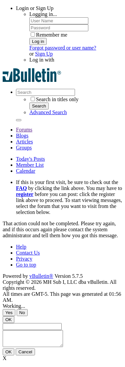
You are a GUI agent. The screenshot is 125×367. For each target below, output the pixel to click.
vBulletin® (41, 276)
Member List (30, 165)
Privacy (24, 259)
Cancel (25, 354)
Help (21, 247)
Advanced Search (48, 112)
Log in (38, 41)
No (22, 312)
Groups (24, 147)
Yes (9, 312)
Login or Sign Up (34, 8)
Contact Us (28, 253)
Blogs (22, 135)
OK (8, 319)
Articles (24, 141)
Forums (24, 129)
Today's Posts (30, 159)
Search (39, 105)
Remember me (49, 35)
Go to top (26, 265)
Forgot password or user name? (62, 48)
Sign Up (44, 54)
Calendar (25, 171)
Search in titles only (55, 99)
